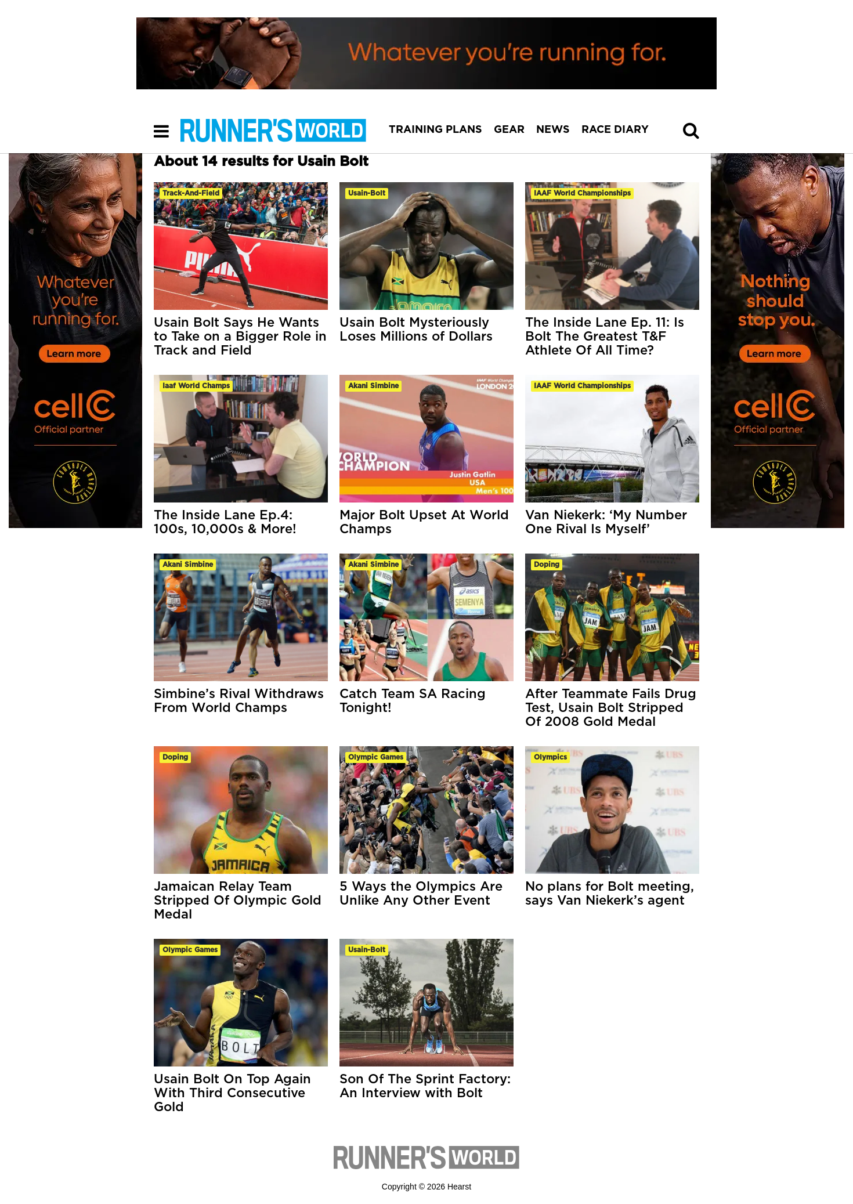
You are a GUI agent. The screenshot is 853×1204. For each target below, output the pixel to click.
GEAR (509, 130)
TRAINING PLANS (435, 130)
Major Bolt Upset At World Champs (424, 522)
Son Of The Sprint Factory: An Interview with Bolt (425, 1086)
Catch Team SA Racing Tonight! (412, 701)
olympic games (375, 757)
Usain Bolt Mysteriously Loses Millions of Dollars (416, 329)
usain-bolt (366, 193)
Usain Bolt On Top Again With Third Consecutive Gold (232, 1093)
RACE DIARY (615, 130)
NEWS (553, 130)
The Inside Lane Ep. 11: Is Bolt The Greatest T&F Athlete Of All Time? (604, 336)
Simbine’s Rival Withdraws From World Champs (239, 701)
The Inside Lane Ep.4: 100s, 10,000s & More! (225, 522)
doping (546, 564)
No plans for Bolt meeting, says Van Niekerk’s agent (609, 893)
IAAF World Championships (582, 193)
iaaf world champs (196, 385)
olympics (550, 757)
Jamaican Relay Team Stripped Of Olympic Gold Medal (237, 900)
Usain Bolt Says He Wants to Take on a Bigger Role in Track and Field (240, 336)
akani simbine (373, 385)
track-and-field (190, 193)
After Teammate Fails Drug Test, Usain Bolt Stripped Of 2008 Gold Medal (610, 708)
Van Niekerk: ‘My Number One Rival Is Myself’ (606, 522)
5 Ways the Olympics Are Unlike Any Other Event (421, 893)
